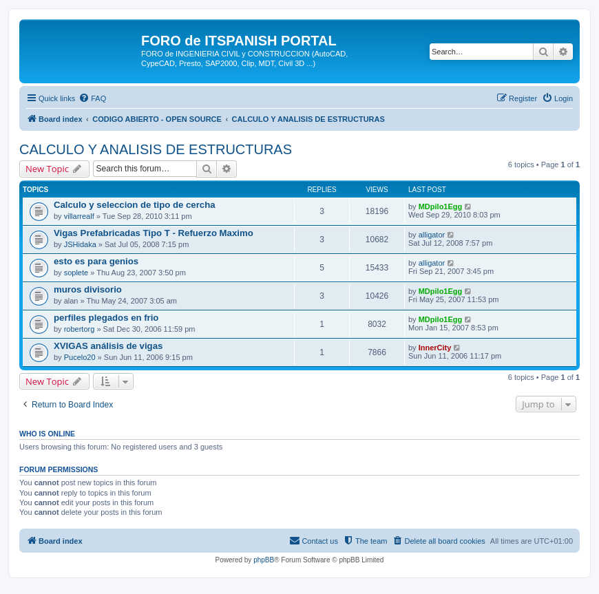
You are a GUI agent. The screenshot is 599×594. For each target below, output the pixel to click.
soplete (76, 272)
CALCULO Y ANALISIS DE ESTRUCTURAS (155, 149)
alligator (432, 235)
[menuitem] (92, 98)
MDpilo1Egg (441, 206)
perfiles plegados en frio (106, 317)
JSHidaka (80, 244)
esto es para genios (96, 261)
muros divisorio (88, 289)
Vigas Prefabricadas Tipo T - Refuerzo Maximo (153, 233)
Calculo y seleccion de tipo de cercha (135, 205)
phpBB (263, 560)
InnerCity (435, 347)
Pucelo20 (80, 357)
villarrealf (79, 216)
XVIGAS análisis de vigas (108, 346)
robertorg (79, 329)
